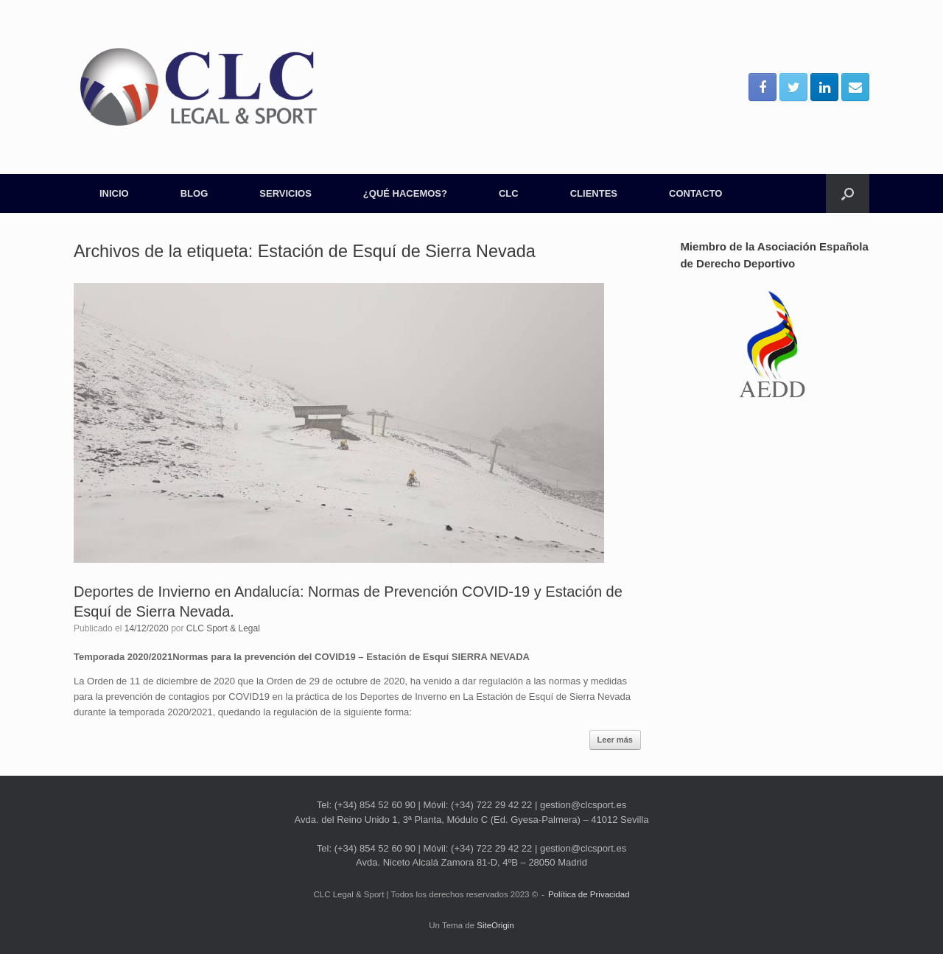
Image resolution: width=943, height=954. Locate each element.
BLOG (194, 193)
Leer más (615, 739)
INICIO (114, 193)
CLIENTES (593, 193)
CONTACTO (695, 193)
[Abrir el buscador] (847, 193)
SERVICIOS (285, 193)
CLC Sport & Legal (223, 628)
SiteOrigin (495, 925)
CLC (509, 193)
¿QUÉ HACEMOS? (405, 193)
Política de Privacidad (589, 894)
